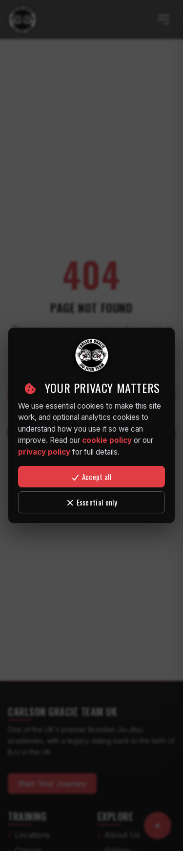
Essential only (91, 502)
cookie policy (107, 440)
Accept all (91, 476)
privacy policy (44, 452)
